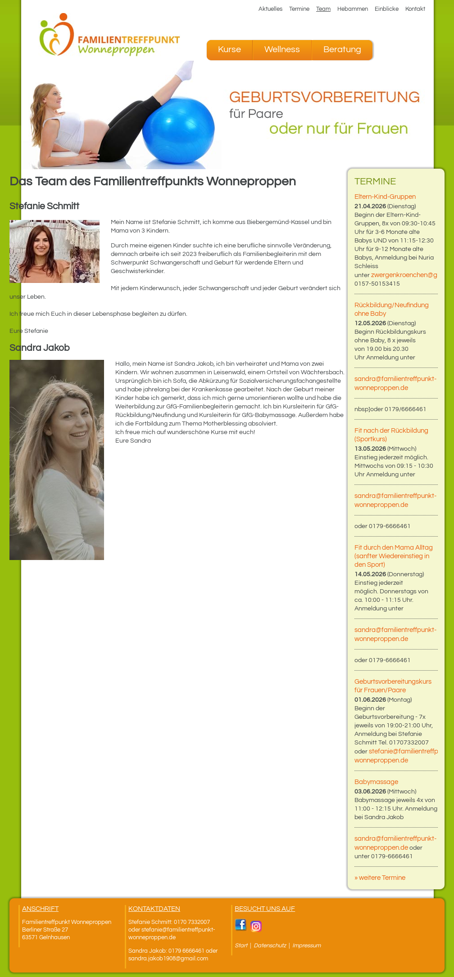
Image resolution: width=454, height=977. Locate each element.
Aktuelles (270, 9)
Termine (299, 9)
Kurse (229, 49)
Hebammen (352, 9)
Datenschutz (270, 945)
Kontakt (415, 9)
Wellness (282, 49)
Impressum (306, 945)
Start (241, 945)
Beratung (342, 49)
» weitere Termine (379, 877)
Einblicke (387, 9)
